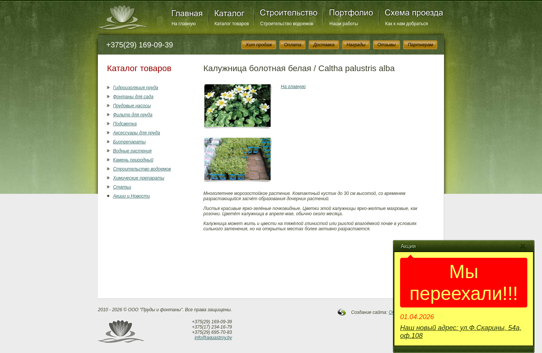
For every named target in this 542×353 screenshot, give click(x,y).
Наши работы (343, 23)
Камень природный (133, 160)
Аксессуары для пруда (136, 132)
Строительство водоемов (286, 23)
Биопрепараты (129, 142)
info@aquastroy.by (213, 337)
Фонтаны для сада (133, 96)
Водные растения (132, 151)
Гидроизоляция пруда (135, 87)
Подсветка (125, 123)
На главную (184, 23)
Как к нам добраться (406, 23)
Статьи (122, 187)
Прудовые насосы (132, 105)
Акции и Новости (131, 196)
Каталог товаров (232, 23)
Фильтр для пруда (132, 114)
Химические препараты (138, 178)
